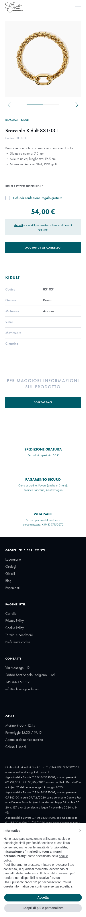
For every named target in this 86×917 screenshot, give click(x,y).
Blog (8, 580)
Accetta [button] (43, 897)
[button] (80, 830)
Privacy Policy (14, 620)
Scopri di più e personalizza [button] (43, 908)
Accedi (18, 225)
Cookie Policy (14, 627)
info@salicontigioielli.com (22, 689)
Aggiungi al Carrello (43, 247)
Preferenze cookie (17, 642)
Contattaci (43, 402)
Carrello (10, 613)
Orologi (10, 566)
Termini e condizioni (19, 634)
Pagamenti (12, 587)
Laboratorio (13, 559)
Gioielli (10, 573)
